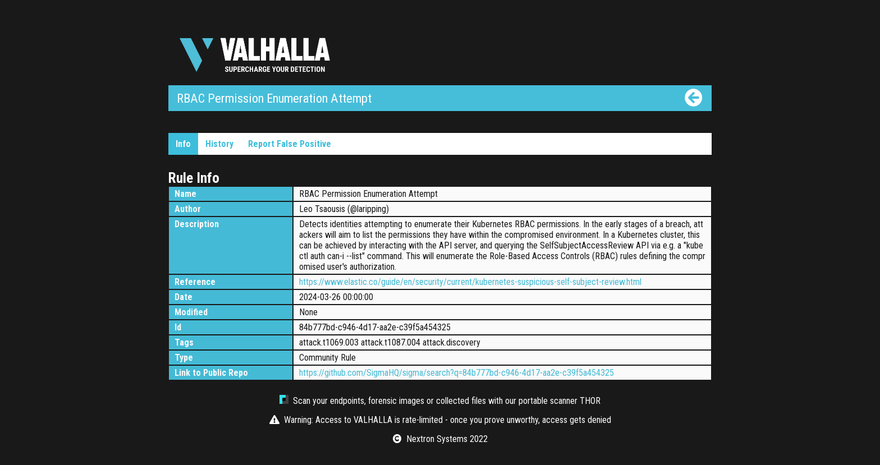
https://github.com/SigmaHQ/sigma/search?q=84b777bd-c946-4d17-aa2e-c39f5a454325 (456, 372)
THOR (590, 400)
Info (183, 144)
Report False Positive (289, 144)
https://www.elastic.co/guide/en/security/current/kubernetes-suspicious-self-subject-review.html (470, 282)
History (219, 144)
